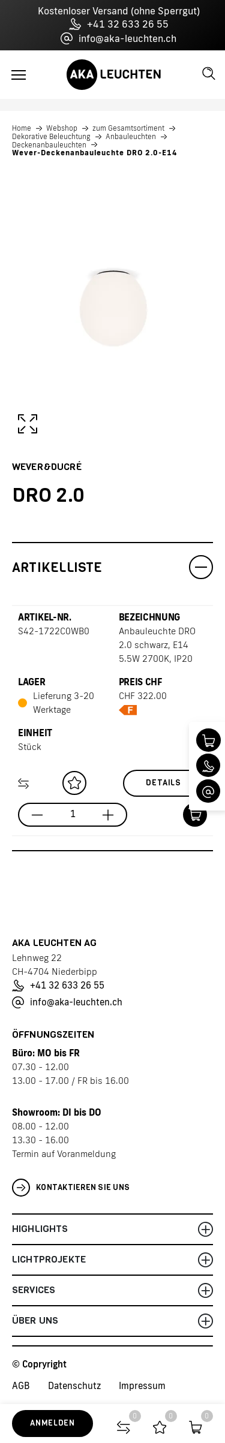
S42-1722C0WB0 (53, 631)
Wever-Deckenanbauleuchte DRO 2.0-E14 (95, 153)
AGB (21, 1385)
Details (163, 783)
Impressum (142, 1385)
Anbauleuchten (131, 136)
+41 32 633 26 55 (119, 24)
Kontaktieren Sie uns (71, 1188)
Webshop (61, 128)
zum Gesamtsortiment (128, 128)
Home (21, 128)
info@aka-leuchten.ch (118, 38)
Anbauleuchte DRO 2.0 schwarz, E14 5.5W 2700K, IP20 (157, 644)
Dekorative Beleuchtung (51, 136)
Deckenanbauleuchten (49, 145)
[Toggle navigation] (18, 75)
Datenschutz (74, 1385)
